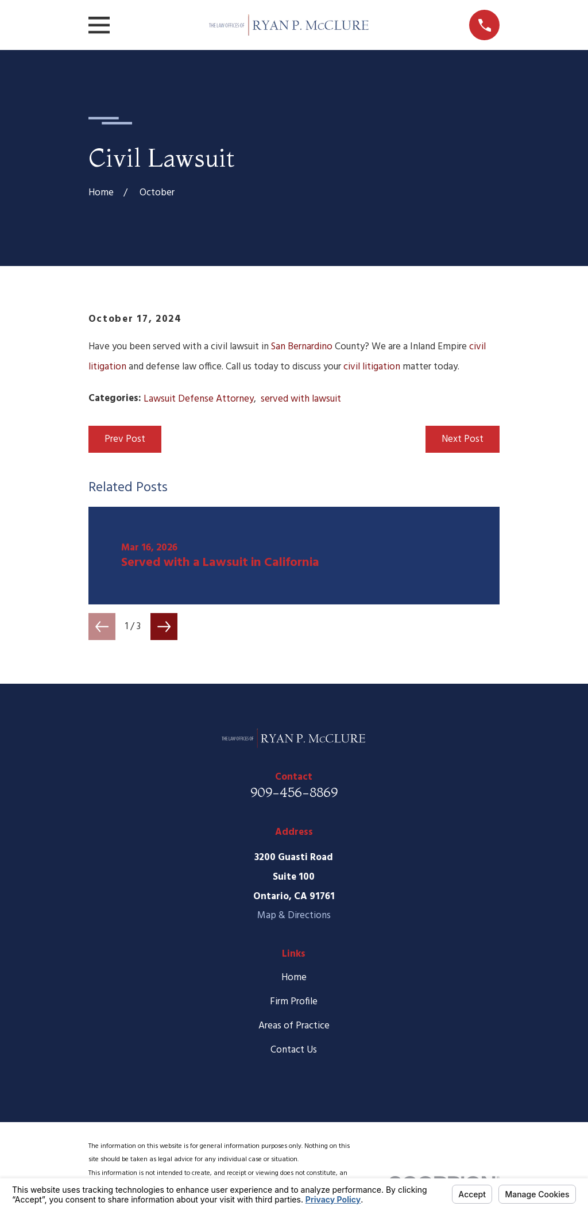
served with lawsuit (301, 399)
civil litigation (371, 367)
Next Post (462, 439)
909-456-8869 (294, 792)
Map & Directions (294, 915)
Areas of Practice (294, 1026)
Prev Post (125, 439)
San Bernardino (301, 346)
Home (294, 977)
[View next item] (163, 626)
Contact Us (293, 1050)
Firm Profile (294, 1001)
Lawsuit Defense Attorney (199, 399)
